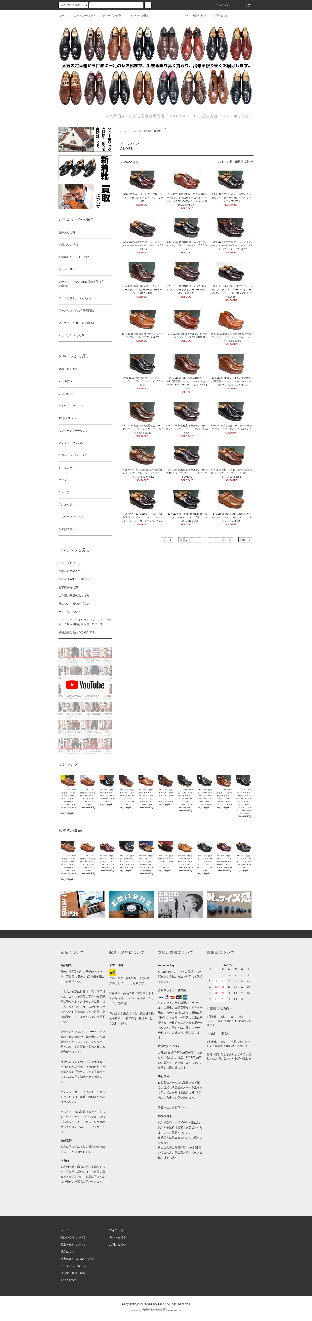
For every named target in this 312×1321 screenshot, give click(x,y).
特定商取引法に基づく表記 (77, 1258)
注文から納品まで (69, 571)
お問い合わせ (218, 15)
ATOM (72, 1280)
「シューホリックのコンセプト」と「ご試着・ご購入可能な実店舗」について (84, 622)
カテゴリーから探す (82, 15)
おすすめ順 (225, 161)
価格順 (239, 161)
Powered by (156, 1310)
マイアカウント (119, 1230)
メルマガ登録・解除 (193, 15)
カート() (243, 5)
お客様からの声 (68, 587)
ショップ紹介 (66, 562)
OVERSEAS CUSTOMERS (75, 579)
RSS (63, 1280)
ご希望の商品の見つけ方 (73, 595)
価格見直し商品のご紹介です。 (78, 632)
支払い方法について (73, 1237)
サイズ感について (69, 611)
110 (242, 540)
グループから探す (110, 15)
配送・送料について (73, 1244)
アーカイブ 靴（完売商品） (141, 131)
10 (223, 540)
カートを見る (117, 1237)
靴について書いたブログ (73, 603)
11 (230, 540)
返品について (68, 1251)
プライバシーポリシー (74, 1266)
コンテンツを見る (137, 15)
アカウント (220, 5)
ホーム (63, 15)
